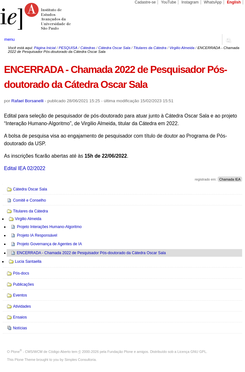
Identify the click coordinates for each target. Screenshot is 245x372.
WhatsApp (213, 2)
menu (9, 39)
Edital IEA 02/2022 (24, 168)
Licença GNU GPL (191, 352)
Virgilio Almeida (181, 48)
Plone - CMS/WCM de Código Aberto (41, 352)
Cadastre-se (145, 2)
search (228, 39)
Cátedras (87, 48)
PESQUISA (68, 48)
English (234, 2)
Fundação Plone (120, 352)
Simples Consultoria (80, 359)
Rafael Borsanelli (27, 100)
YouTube (168, 2)
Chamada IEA (230, 179)
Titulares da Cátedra (150, 48)
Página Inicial (45, 48)
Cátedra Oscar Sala (114, 48)
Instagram (190, 2)
